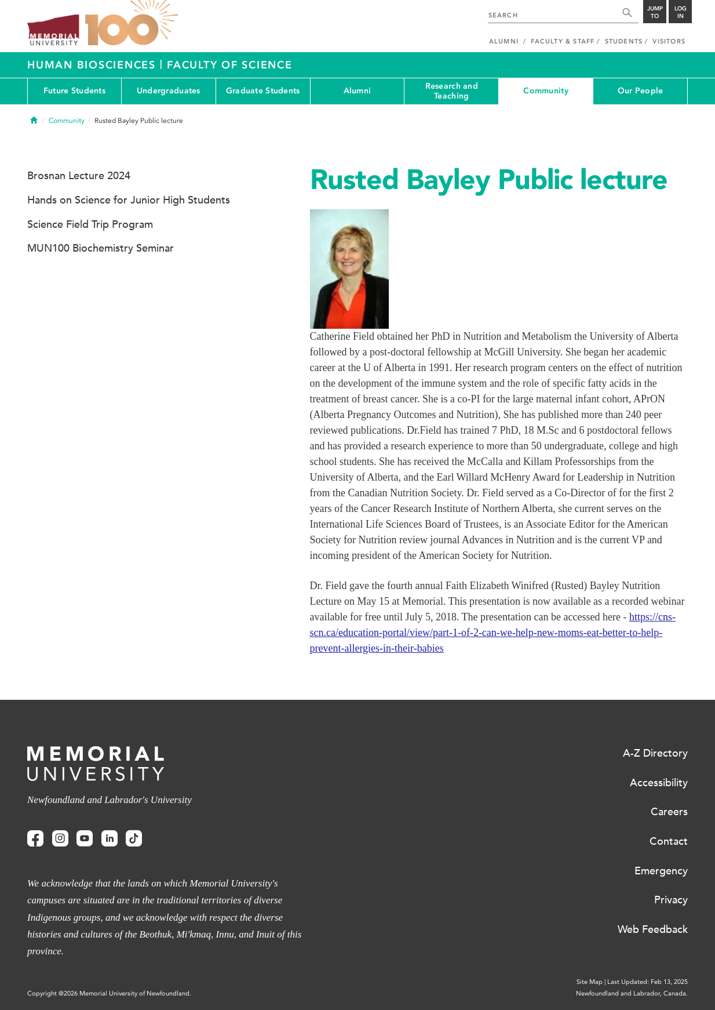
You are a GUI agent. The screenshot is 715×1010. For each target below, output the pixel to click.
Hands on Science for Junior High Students (128, 200)
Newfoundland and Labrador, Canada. (632, 993)
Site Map (590, 982)
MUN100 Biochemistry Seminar (100, 248)
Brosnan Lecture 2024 (78, 175)
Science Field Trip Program (90, 224)
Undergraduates (168, 91)
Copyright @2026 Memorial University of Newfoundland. (109, 993)
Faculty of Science (230, 65)
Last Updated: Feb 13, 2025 (647, 982)
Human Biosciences (93, 65)
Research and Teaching (451, 91)
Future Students (74, 91)
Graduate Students (263, 91)
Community (545, 91)
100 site (131, 23)
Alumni (357, 91)
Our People (640, 91)
